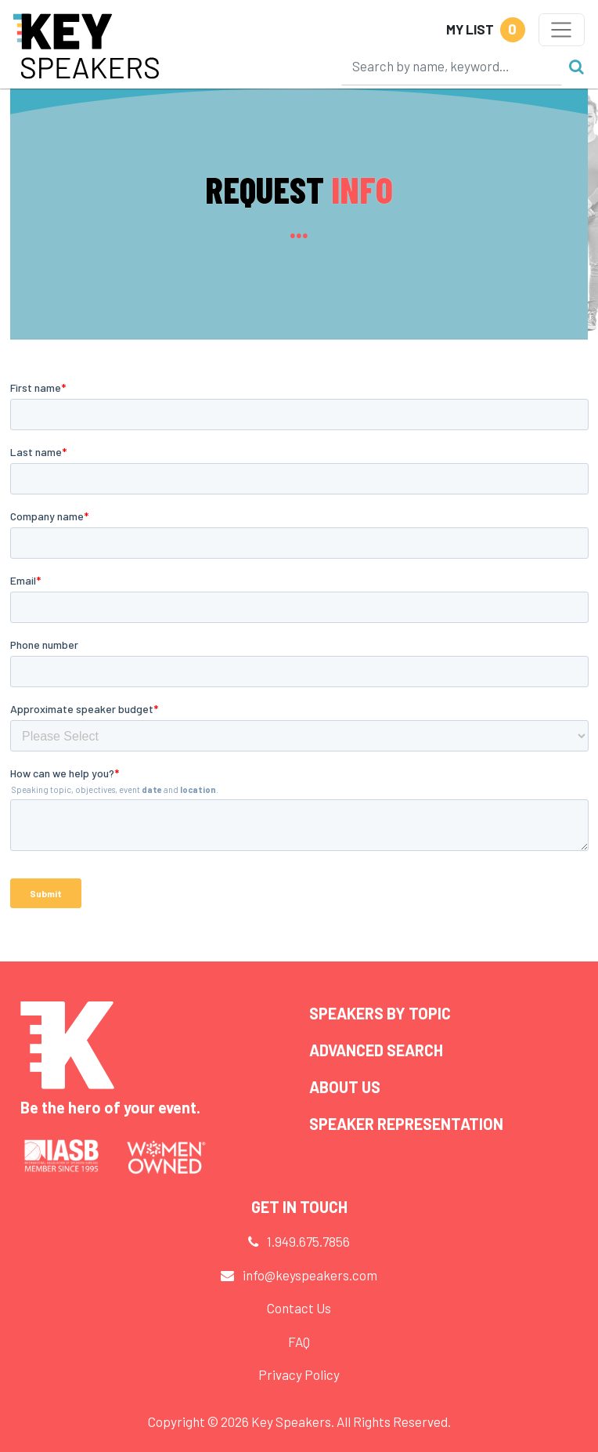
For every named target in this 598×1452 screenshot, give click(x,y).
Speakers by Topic (380, 1013)
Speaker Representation (406, 1123)
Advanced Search (376, 1050)
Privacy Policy (299, 1374)
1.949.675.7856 (308, 1241)
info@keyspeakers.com (310, 1275)
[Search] (451, 65)
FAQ (299, 1341)
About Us (344, 1086)
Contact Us (299, 1308)
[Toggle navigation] (562, 29)
